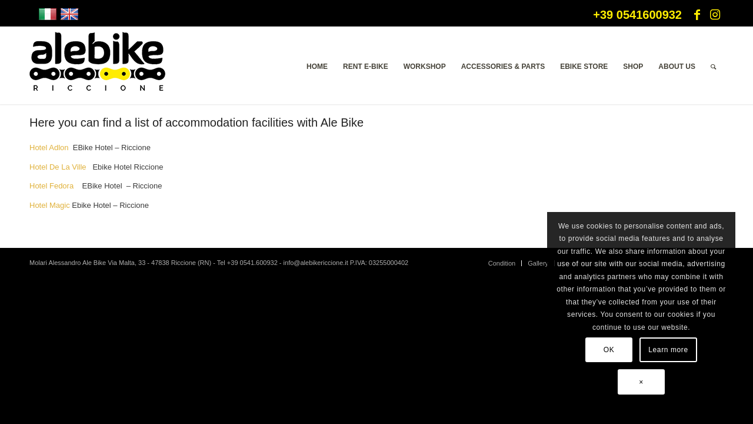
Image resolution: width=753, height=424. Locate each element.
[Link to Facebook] (697, 15)
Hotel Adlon (49, 147)
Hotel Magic (49, 205)
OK (609, 350)
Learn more (668, 350)
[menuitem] (317, 66)
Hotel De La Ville (58, 167)
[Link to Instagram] (715, 15)
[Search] (713, 66)
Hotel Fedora (52, 185)
